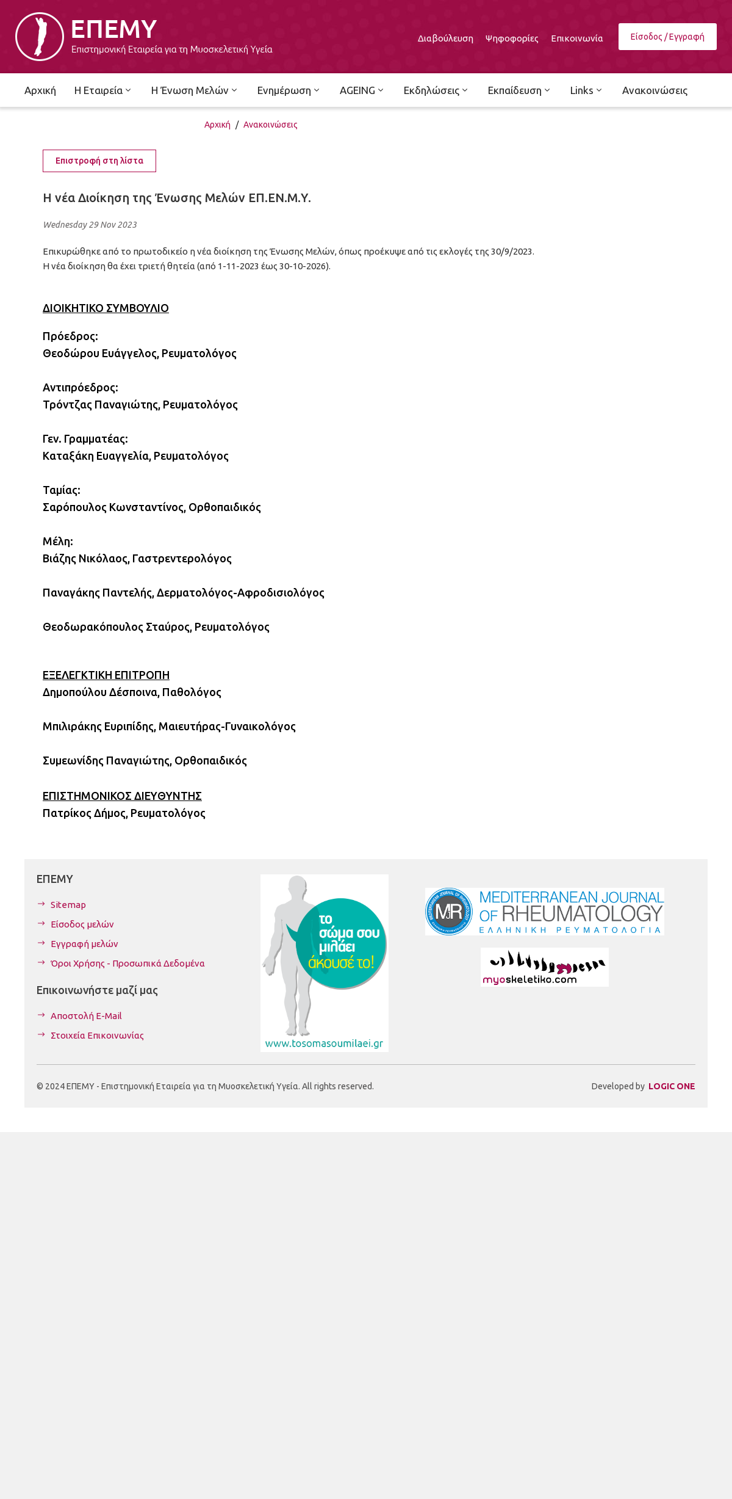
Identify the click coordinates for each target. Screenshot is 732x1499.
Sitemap (68, 904)
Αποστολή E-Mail (86, 1016)
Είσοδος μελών (82, 924)
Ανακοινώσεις (270, 124)
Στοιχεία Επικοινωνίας (97, 1035)
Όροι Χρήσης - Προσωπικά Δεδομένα (128, 963)
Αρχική (217, 124)
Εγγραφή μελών (84, 943)
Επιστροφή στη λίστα (99, 160)
